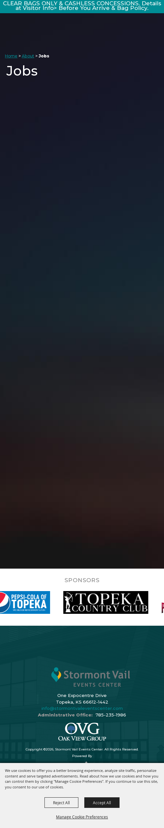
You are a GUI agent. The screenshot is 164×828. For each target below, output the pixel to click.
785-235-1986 (111, 714)
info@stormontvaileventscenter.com (82, 708)
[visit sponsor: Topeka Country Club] (112, 602)
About (28, 55)
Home (11, 55)
